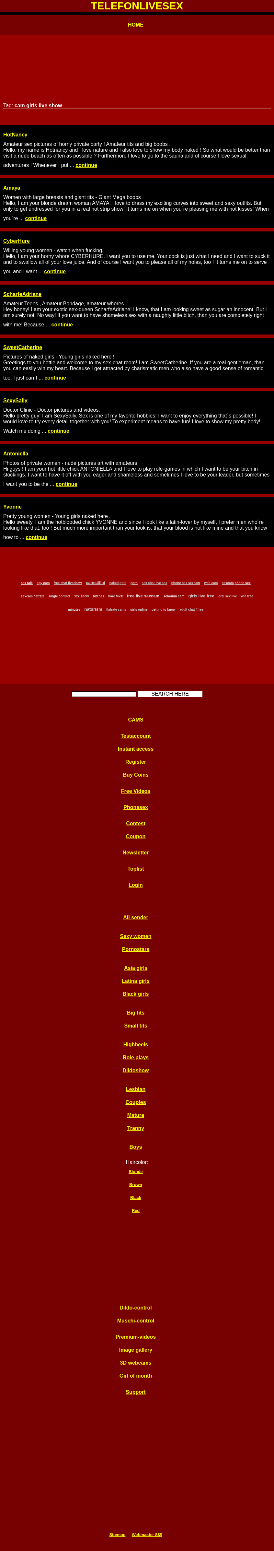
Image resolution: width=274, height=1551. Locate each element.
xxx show (81, 596)
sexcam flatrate (32, 596)
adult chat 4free (191, 609)
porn (134, 583)
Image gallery (135, 1350)
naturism (93, 609)
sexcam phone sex (236, 583)
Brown (135, 1184)
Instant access (136, 749)
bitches (98, 596)
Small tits (135, 1025)
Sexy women (136, 936)
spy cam (43, 583)
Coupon (135, 836)
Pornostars (135, 949)
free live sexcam (143, 595)
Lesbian (135, 1089)
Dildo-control (136, 1307)
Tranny (135, 1128)
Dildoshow (136, 1070)
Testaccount (135, 736)
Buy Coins (135, 775)
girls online (138, 609)
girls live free (201, 595)
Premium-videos (136, 1337)
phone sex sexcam (185, 583)
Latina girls (135, 981)
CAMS (135, 720)
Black (135, 1197)
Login (136, 885)
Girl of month (136, 1376)
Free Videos (135, 791)
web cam (211, 583)
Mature (135, 1115)
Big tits (135, 1013)
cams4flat (95, 582)
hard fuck (115, 596)
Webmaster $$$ (147, 1534)
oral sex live (227, 596)
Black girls (136, 994)
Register (135, 762)
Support (135, 1392)
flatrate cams (116, 609)
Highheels (135, 1044)
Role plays (136, 1057)
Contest (135, 823)
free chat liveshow (68, 583)
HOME (135, 25)
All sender (135, 917)
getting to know (164, 609)
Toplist (135, 869)
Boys (135, 1147)
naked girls (117, 583)
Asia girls (135, 968)
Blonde (136, 1171)
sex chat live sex (154, 583)
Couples (135, 1102)
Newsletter (136, 852)
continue (86, 165)
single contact (59, 596)
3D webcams (136, 1363)
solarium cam (174, 596)
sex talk (27, 583)
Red (136, 1210)
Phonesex (135, 807)
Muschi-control (135, 1320)
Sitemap (117, 1534)
